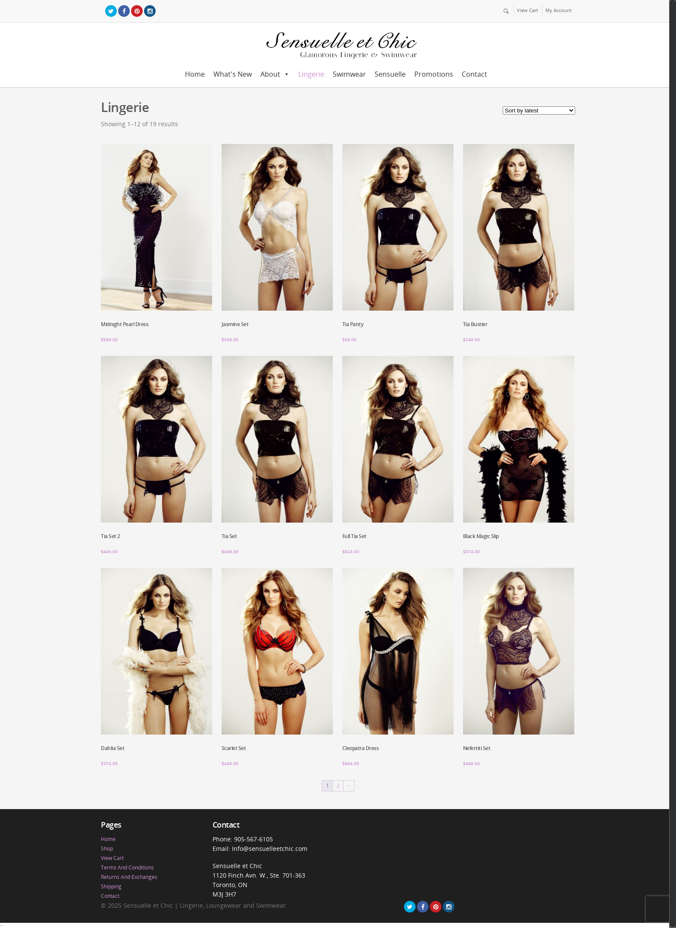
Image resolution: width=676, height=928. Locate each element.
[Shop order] (539, 110)
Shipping (111, 886)
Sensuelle (390, 74)
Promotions (433, 74)
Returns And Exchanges (129, 877)
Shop (107, 848)
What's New (232, 74)
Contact (474, 74)
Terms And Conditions (127, 867)
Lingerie (311, 74)
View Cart (527, 10)
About (270, 74)
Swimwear (349, 74)
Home (195, 74)
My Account (558, 10)
